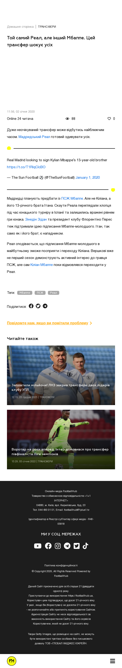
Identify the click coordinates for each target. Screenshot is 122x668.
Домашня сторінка (20, 27)
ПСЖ (40, 293)
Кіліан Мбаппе (41, 265)
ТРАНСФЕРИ (47, 27)
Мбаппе (25, 293)
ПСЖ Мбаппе (72, 198)
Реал (53, 293)
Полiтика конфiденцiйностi (61, 565)
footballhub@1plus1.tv (76, 510)
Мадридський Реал (34, 137)
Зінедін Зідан (36, 219)
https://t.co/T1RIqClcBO (26, 167)
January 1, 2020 (88, 177)
